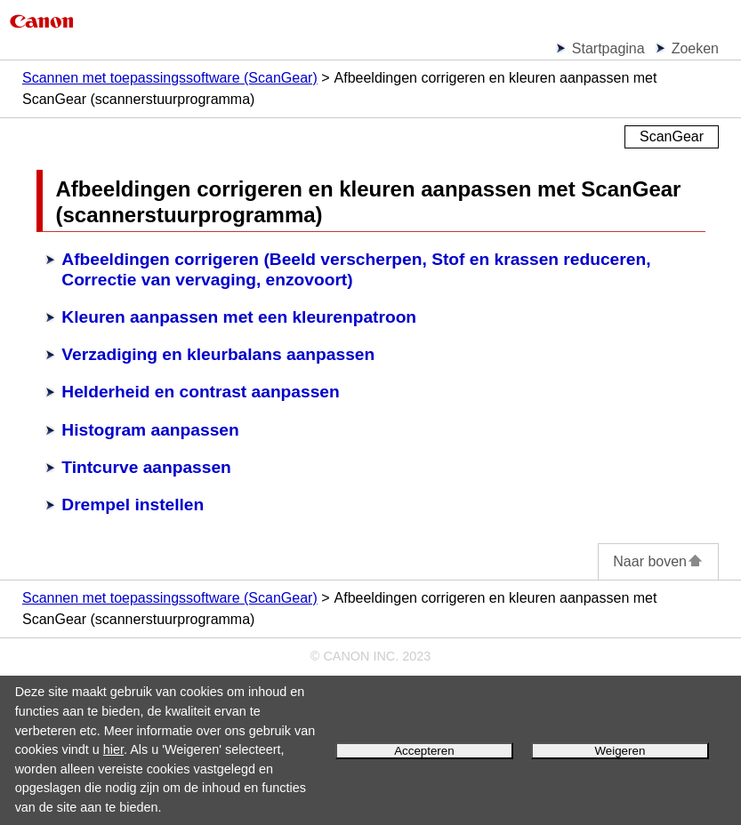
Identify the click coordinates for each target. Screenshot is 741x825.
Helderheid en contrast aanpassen (200, 391)
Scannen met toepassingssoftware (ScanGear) (170, 77)
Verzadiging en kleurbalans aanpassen (218, 354)
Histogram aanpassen (149, 430)
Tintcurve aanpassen (146, 467)
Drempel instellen (132, 504)
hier (113, 749)
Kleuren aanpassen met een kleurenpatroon (238, 317)
